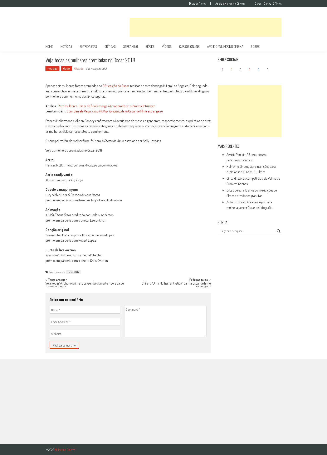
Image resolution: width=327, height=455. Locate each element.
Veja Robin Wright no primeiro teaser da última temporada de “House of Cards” (84, 285)
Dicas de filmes (197, 3)
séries (150, 46)
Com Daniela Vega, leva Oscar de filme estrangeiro (115, 111)
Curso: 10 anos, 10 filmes (268, 3)
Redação (78, 68)
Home (49, 46)
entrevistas (88, 46)
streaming (130, 46)
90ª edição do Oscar (116, 85)
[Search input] (248, 231)
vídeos (167, 46)
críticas (110, 46)
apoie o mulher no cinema (225, 46)
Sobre (255, 46)
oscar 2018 (73, 272)
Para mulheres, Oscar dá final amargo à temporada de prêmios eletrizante (106, 106)
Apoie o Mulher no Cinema (230, 3)
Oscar (66, 69)
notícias (66, 46)
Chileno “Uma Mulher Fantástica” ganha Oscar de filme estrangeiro (176, 285)
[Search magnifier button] (279, 231)
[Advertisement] (206, 27)
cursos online (189, 46)
